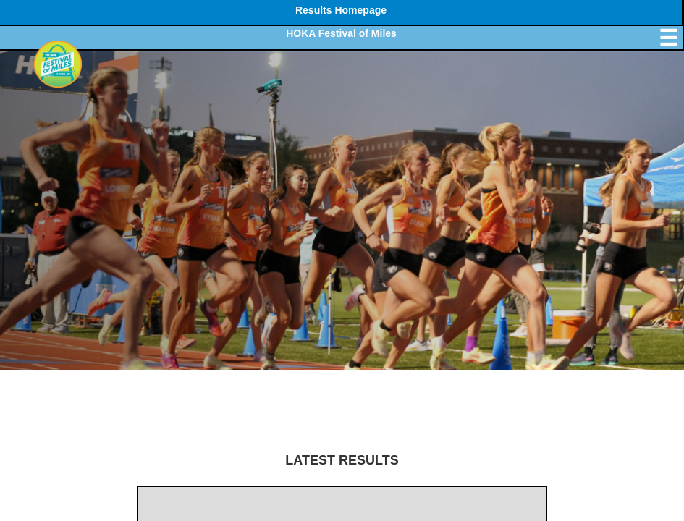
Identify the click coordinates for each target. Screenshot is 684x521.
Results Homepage (341, 10)
